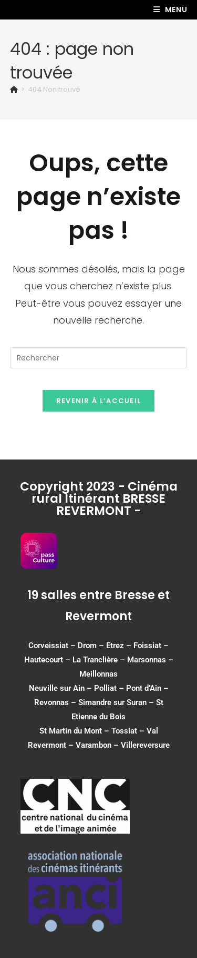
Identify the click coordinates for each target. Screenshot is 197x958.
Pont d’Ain (143, 688)
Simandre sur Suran (112, 702)
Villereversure (145, 745)
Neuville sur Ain (57, 688)
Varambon (93, 745)
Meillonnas (98, 674)
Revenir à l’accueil (98, 401)
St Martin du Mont (70, 731)
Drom (87, 645)
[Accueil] (14, 89)
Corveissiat (48, 645)
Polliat (105, 688)
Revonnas (51, 702)
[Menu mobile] (170, 9)
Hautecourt (43, 659)
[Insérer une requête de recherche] (99, 357)
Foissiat (147, 645)
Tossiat (124, 731)
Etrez (115, 645)
